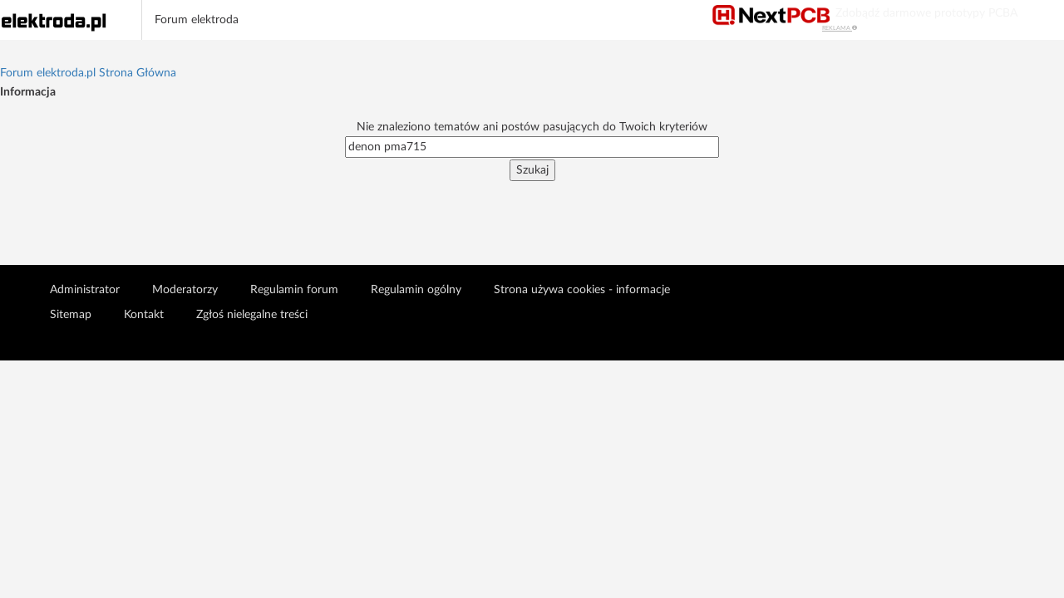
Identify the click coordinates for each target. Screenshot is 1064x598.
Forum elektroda (197, 20)
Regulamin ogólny (416, 290)
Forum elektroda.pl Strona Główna (88, 73)
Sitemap (70, 315)
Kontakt (144, 315)
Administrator (85, 290)
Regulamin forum (294, 290)
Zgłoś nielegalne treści (252, 315)
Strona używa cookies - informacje (582, 290)
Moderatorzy (185, 290)
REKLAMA (839, 28)
